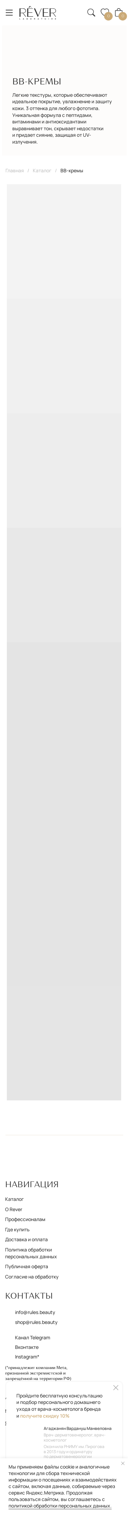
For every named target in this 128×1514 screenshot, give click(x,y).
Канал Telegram (32, 1337)
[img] (37, 12)
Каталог (42, 170)
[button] (75, 8)
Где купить (17, 1229)
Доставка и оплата (26, 1239)
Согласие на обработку (32, 1276)
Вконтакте (27, 1347)
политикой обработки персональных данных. (60, 1505)
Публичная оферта (26, 1266)
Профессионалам (25, 1219)
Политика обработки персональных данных (31, 1253)
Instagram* (27, 1356)
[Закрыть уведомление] (122, 1463)
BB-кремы (71, 170)
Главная (14, 170)
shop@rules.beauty (36, 1322)
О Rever (13, 1209)
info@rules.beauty (35, 1312)
